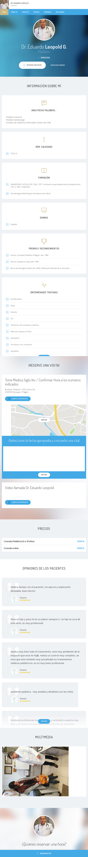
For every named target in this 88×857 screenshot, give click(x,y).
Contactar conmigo (58, 65)
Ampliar (44, 420)
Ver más (44, 721)
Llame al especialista (18, 399)
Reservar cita (44, 853)
